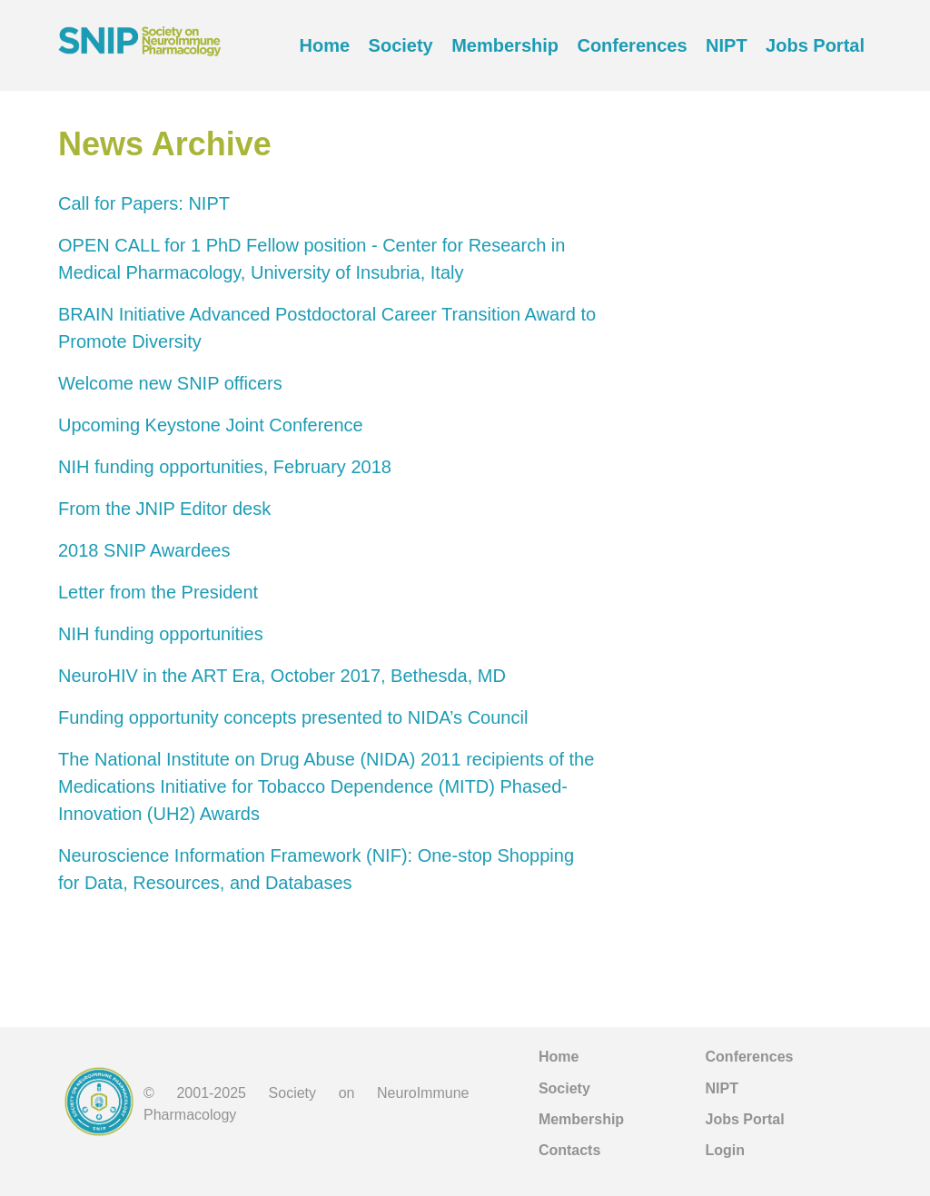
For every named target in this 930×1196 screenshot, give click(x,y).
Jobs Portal (815, 45)
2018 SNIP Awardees (144, 550)
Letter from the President (158, 592)
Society (401, 45)
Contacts (569, 1150)
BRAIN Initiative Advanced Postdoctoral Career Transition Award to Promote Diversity (327, 327)
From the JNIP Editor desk (164, 509)
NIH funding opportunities (160, 634)
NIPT (726, 45)
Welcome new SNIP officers (170, 383)
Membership (505, 45)
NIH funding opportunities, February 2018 (224, 467)
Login (726, 1150)
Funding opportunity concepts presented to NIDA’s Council (293, 717)
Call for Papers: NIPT (144, 203)
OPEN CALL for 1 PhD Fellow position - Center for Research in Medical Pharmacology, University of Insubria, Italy (311, 258)
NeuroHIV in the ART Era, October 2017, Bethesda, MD (282, 676)
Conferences (632, 45)
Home (325, 45)
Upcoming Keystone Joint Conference (210, 425)
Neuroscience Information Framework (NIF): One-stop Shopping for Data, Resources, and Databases (316, 869)
